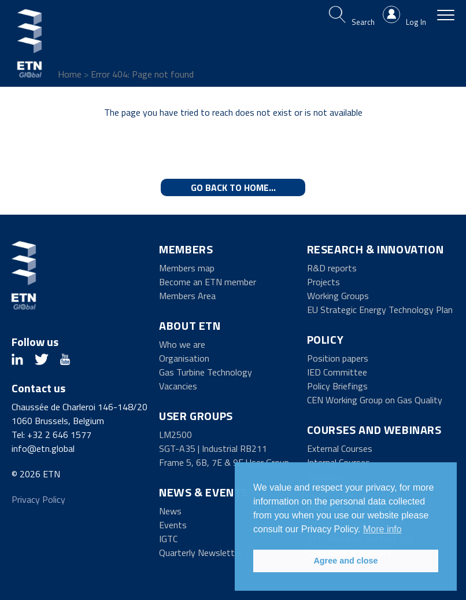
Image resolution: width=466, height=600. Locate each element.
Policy (325, 339)
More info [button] (382, 529)
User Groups (196, 416)
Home (70, 74)
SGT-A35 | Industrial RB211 (213, 448)
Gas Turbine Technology (205, 372)
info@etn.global (43, 448)
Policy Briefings (337, 386)
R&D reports (332, 268)
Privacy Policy (38, 499)
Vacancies (178, 386)
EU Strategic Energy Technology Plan (380, 309)
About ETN (189, 325)
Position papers (337, 358)
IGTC (168, 539)
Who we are (182, 344)
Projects (323, 282)
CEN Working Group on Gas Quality (374, 400)
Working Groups (338, 296)
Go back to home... (233, 187)
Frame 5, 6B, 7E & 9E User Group (224, 462)
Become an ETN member (207, 282)
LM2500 (175, 434)
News (170, 511)
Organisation (184, 358)
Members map (186, 268)
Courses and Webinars (374, 430)
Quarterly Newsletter (200, 552)
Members (186, 249)
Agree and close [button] (345, 560)
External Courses (339, 448)
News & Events (203, 492)
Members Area (187, 296)
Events (173, 525)
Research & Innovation (375, 249)
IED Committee (337, 372)
